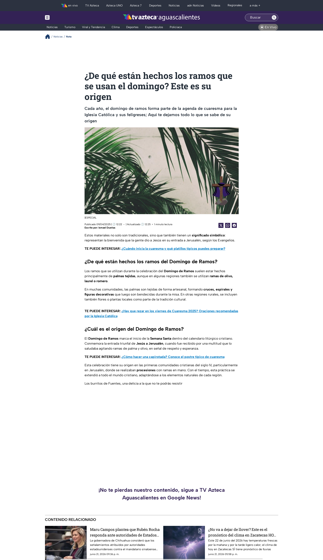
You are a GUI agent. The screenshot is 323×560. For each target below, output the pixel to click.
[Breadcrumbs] (49, 36)
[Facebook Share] (234, 225)
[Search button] (274, 17)
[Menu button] (61, 17)
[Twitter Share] (220, 225)
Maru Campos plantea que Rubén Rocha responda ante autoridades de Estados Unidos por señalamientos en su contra (125, 532)
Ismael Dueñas (107, 227)
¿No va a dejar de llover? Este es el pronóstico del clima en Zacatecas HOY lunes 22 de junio (242, 532)
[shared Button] (227, 225)
